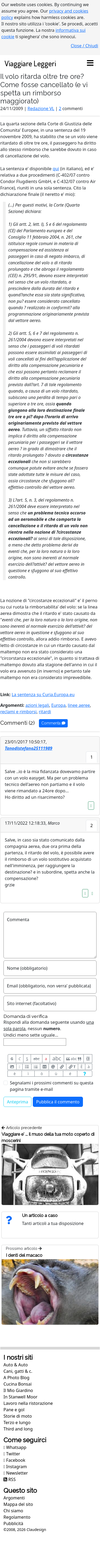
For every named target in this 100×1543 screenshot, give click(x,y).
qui (56, 169)
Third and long (18, 1429)
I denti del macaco (24, 1255)
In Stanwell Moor (20, 1397)
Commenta (53, 723)
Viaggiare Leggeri (30, 63)
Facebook (14, 1460)
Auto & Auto (15, 1365)
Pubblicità (13, 1523)
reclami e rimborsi (18, 712)
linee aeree (79, 705)
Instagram (15, 1467)
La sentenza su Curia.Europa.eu (43, 694)
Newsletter (15, 1473)
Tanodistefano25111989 (28, 748)
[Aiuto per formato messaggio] (84, 1074)
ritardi (45, 712)
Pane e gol (14, 1410)
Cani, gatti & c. (17, 1371)
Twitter (11, 1454)
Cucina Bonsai (17, 1384)
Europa (58, 705)
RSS (9, 1479)
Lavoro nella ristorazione (28, 1403)
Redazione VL (40, 108)
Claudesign (36, 1529)
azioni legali (37, 705)
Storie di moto (17, 1416)
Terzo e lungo (16, 1422)
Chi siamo (13, 1511)
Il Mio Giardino (18, 1390)
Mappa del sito (18, 1504)
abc (36, 1058)
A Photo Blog (16, 1378)
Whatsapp (14, 1447)
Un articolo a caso (40, 1215)
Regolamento (16, 1517)
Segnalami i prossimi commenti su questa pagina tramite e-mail (51, 1086)
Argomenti (14, 1498)
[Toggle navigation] (90, 63)
